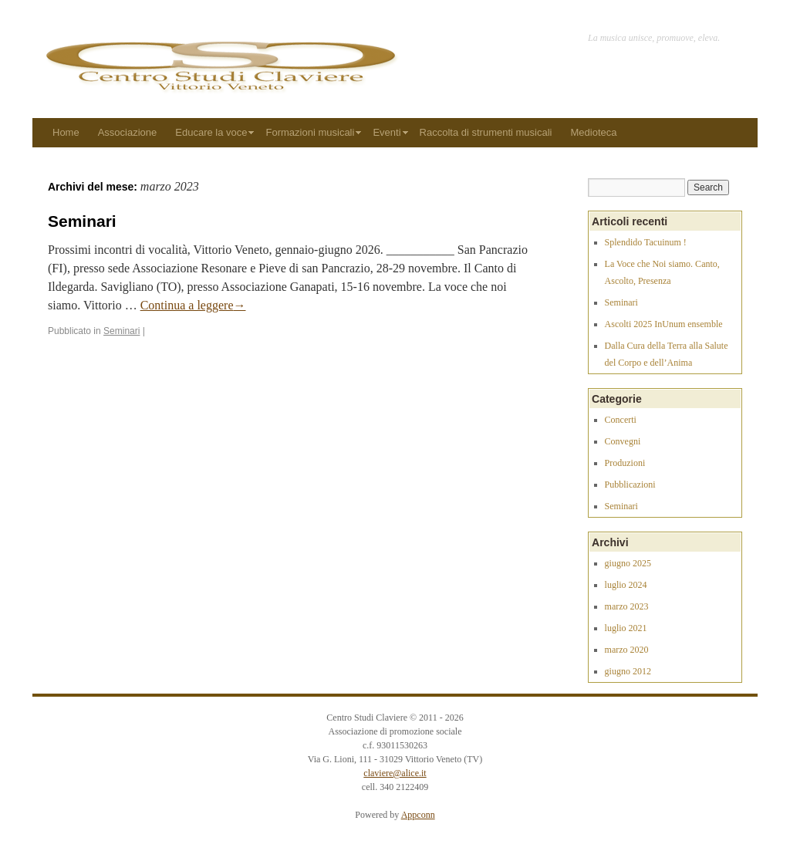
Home (65, 132)
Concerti (620, 419)
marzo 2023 (627, 606)
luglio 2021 (626, 628)
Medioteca (594, 132)
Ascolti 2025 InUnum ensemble (664, 324)
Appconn (418, 814)
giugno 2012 (628, 671)
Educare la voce (211, 132)
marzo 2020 (627, 649)
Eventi (386, 132)
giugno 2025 (628, 563)
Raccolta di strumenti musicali (486, 132)
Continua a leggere (193, 305)
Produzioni (625, 463)
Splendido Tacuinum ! (646, 242)
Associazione (127, 132)
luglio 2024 (626, 584)
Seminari (82, 221)
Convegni (623, 441)
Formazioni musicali (310, 132)
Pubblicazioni (630, 484)
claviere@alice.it (394, 773)
